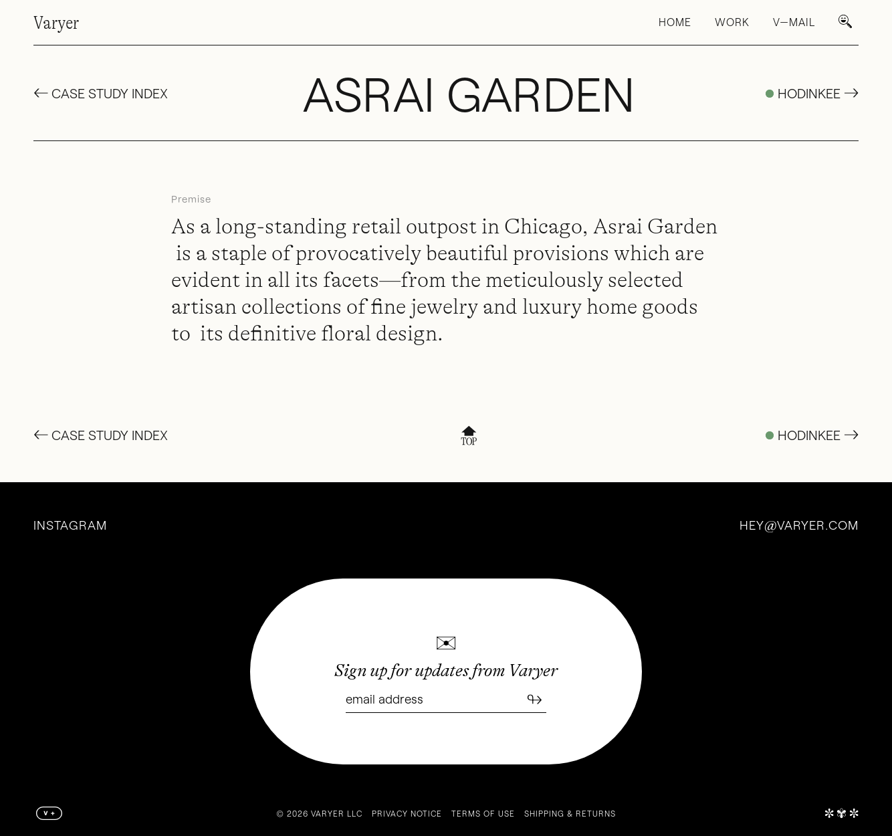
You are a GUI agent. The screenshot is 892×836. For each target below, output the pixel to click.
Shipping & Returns (570, 813)
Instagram (70, 524)
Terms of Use (483, 813)
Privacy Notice (407, 813)
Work (732, 21)
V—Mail (794, 21)
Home (675, 21)
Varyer (56, 22)
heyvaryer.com (799, 524)
